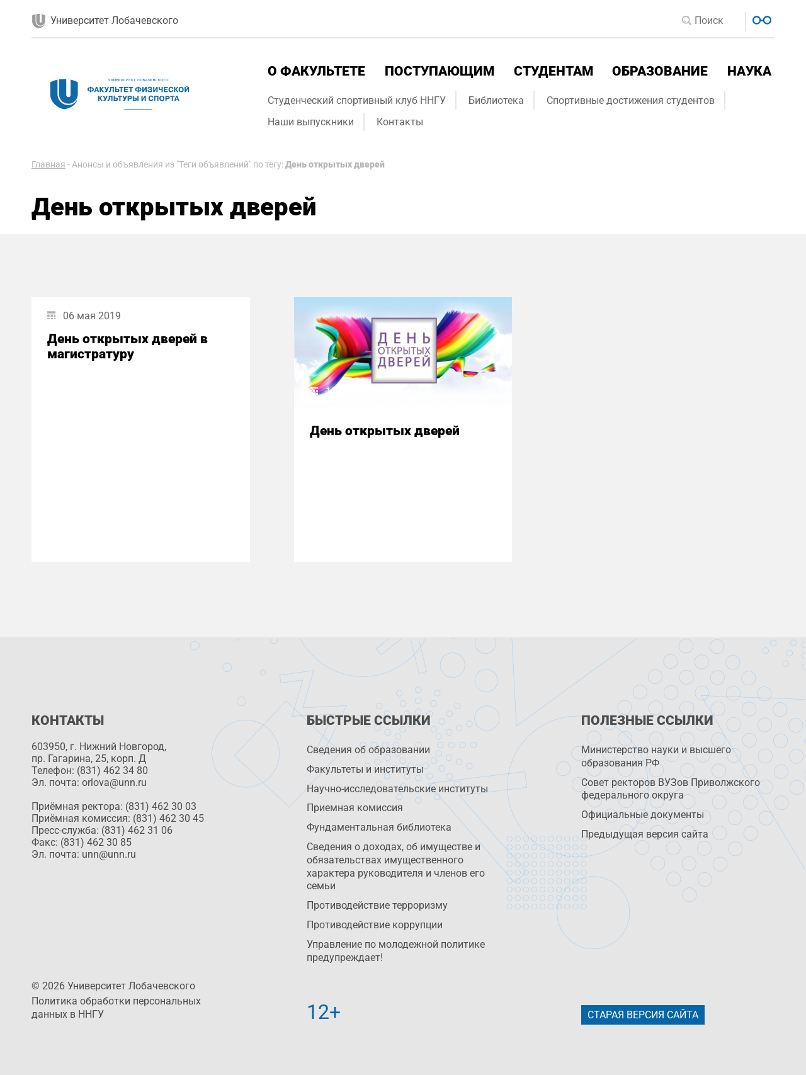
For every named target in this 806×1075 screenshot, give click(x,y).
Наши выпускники (311, 122)
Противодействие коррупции (375, 925)
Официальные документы (642, 815)
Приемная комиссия (355, 808)
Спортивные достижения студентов (631, 100)
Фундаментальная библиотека (379, 827)
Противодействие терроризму (377, 905)
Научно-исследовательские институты (397, 789)
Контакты (400, 122)
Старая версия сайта (642, 1015)
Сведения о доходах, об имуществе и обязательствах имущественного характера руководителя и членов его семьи (396, 866)
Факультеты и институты (365, 769)
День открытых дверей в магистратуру (127, 346)
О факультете (316, 71)
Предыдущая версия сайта (644, 834)
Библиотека (496, 100)
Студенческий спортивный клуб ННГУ (357, 100)
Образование (660, 71)
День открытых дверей (385, 430)
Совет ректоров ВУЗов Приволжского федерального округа (670, 789)
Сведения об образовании (368, 750)
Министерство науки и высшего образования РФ (656, 756)
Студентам (553, 71)
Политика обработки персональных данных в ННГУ (116, 1007)
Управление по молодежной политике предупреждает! (396, 951)
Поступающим (439, 71)
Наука (749, 71)
